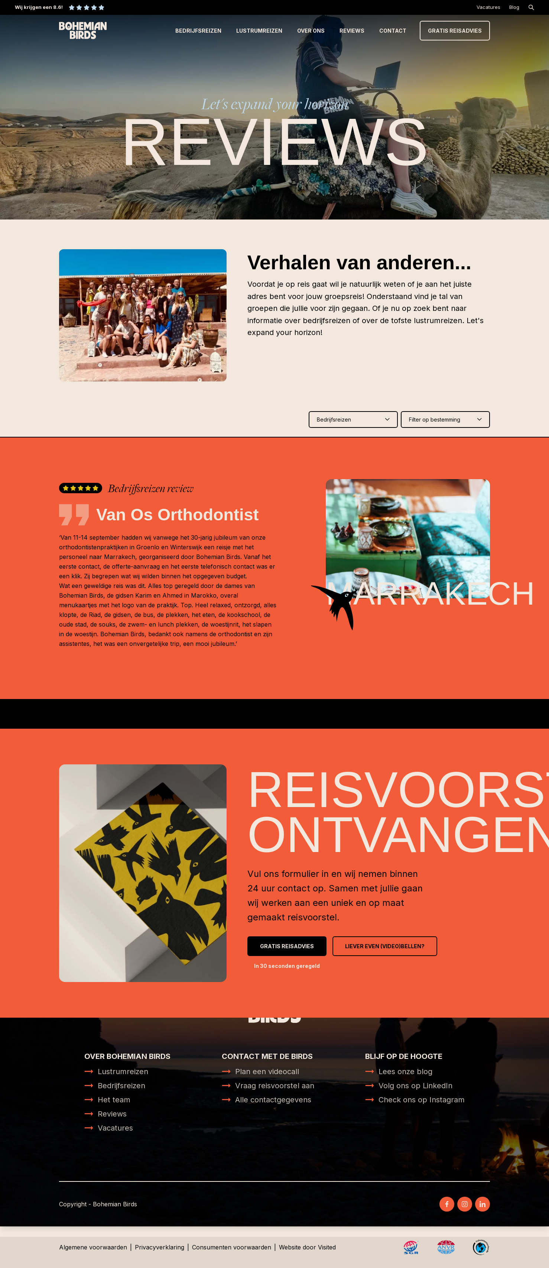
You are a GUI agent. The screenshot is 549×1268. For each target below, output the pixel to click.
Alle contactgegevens (273, 1099)
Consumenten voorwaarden (231, 1247)
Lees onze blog (405, 1071)
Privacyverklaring (159, 1247)
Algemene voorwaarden (93, 1247)
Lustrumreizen (259, 30)
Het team (114, 1099)
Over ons (311, 30)
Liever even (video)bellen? (385, 946)
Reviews (352, 30)
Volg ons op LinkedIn (415, 1085)
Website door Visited (307, 1247)
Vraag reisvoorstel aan (274, 1085)
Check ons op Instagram (422, 1099)
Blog (514, 7)
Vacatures (488, 7)
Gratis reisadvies (455, 30)
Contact (392, 30)
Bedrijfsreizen (198, 30)
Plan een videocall (267, 1071)
